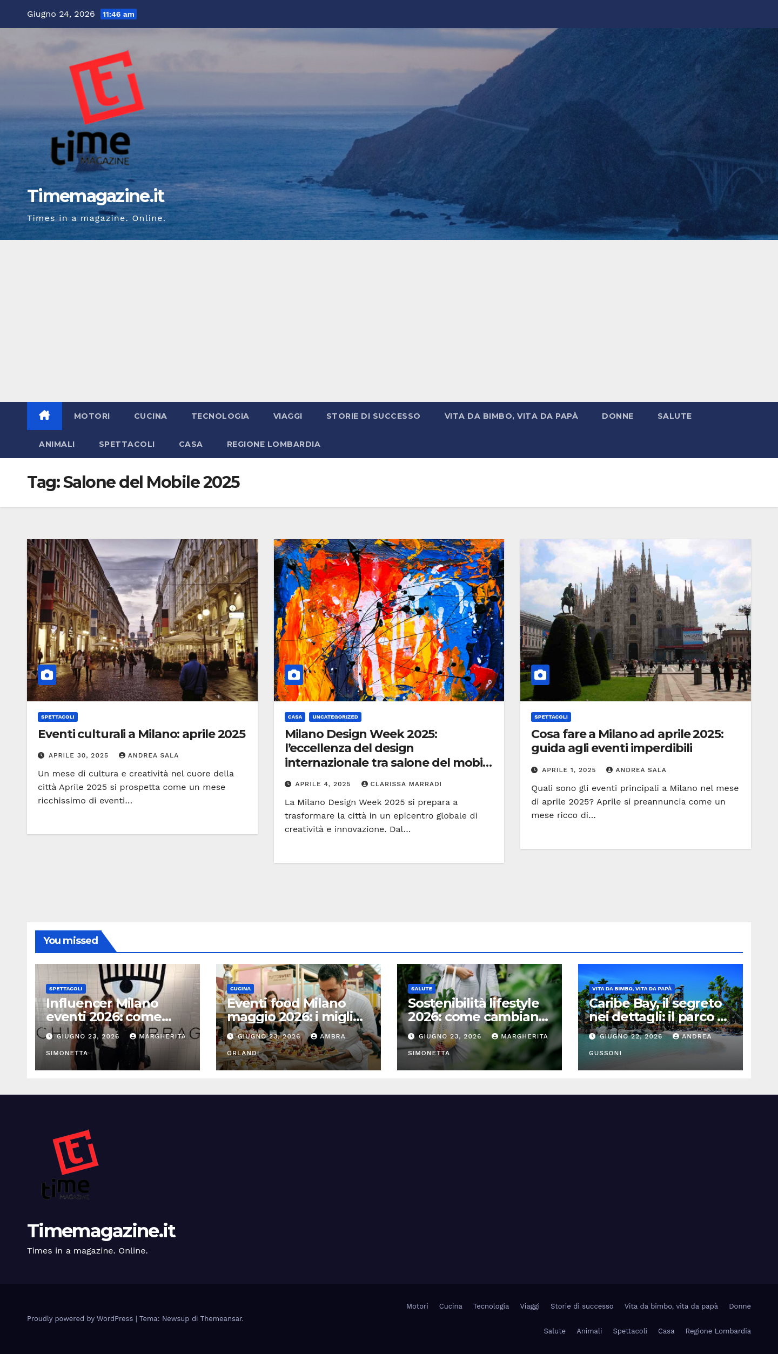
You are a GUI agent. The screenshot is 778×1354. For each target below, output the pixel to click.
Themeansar (221, 1319)
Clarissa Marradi (401, 784)
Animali (57, 444)
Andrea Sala (149, 755)
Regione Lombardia (274, 444)
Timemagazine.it (95, 195)
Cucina (150, 416)
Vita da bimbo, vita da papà (512, 416)
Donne (618, 416)
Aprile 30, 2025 (80, 755)
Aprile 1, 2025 (570, 770)
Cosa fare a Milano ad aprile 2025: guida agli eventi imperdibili (627, 741)
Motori (92, 416)
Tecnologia (220, 416)
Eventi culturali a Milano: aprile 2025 (141, 734)
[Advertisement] (389, 321)
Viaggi (288, 416)
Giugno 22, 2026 (632, 1036)
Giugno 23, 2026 (89, 1036)
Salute (675, 416)
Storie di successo (373, 416)
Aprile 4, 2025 (325, 784)
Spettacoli (127, 444)
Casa (191, 444)
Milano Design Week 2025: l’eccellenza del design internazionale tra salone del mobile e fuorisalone (389, 755)
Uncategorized (335, 717)
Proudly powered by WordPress (81, 1319)
